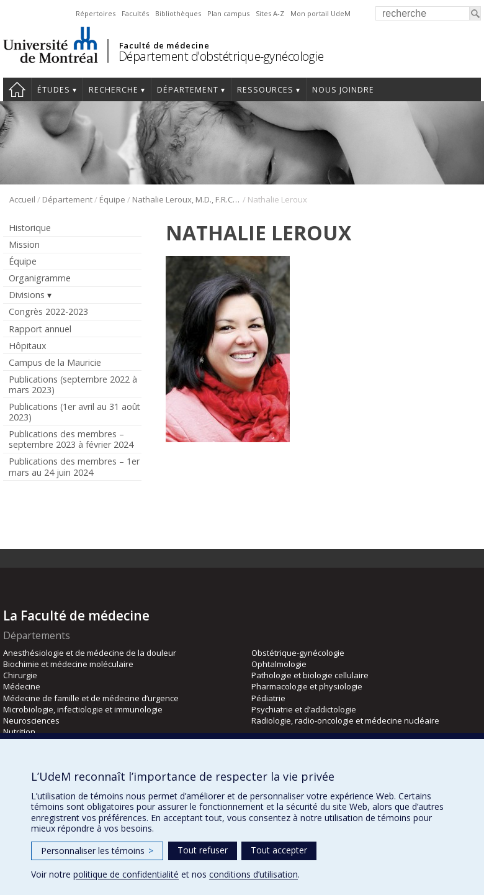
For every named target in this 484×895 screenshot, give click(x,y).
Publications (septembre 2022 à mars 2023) (73, 384)
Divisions (27, 295)
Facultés (135, 13)
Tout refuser (202, 850)
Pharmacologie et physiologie (306, 686)
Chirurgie (20, 675)
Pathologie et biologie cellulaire (310, 675)
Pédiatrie (268, 698)
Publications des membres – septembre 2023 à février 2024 (71, 439)
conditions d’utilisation (253, 874)
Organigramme (40, 278)
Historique (30, 228)
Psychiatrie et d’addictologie (303, 709)
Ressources (265, 89)
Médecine (21, 686)
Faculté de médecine (164, 45)
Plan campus (228, 13)
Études (53, 89)
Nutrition (19, 731)
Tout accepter (279, 850)
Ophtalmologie (279, 664)
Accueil (17, 89)
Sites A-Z (270, 13)
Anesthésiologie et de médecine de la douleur (89, 652)
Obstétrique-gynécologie (297, 652)
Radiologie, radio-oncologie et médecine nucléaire (345, 720)
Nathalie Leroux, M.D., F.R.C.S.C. (186, 199)
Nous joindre (343, 89)
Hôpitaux (27, 346)
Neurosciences (31, 720)
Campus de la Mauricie (55, 362)
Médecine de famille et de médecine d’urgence (91, 698)
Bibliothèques (178, 13)
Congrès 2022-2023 (48, 311)
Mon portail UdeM (320, 13)
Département (187, 89)
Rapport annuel (40, 329)
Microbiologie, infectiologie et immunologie (83, 709)
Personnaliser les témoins (97, 850)
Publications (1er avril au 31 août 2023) (74, 412)
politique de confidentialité (126, 874)
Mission (24, 244)
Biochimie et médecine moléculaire (68, 664)
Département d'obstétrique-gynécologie (221, 56)
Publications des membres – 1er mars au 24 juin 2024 (74, 466)
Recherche (113, 89)
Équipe (112, 199)
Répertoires (95, 13)
